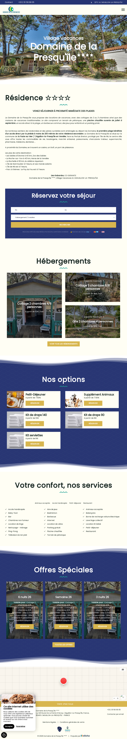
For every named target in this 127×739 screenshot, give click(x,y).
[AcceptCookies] (4, 735)
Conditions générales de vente (72, 722)
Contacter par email (114, 714)
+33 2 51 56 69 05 (113, 710)
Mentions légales (49, 722)
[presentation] (9, 610)
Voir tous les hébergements (63, 344)
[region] (18, 712)
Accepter (9, 726)
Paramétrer (20, 726)
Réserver (34, 403)
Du (16, 210)
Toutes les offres (63, 644)
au (66, 210)
